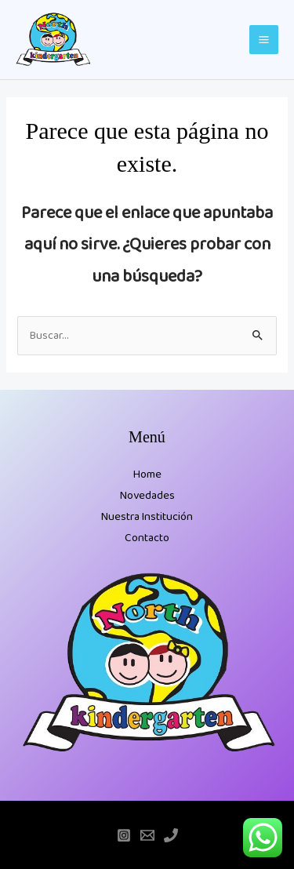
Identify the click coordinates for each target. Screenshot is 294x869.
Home (147, 474)
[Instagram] (124, 835)
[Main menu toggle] (263, 39)
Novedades (147, 495)
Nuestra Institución (147, 516)
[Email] (147, 835)
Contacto (147, 538)
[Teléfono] (171, 835)
